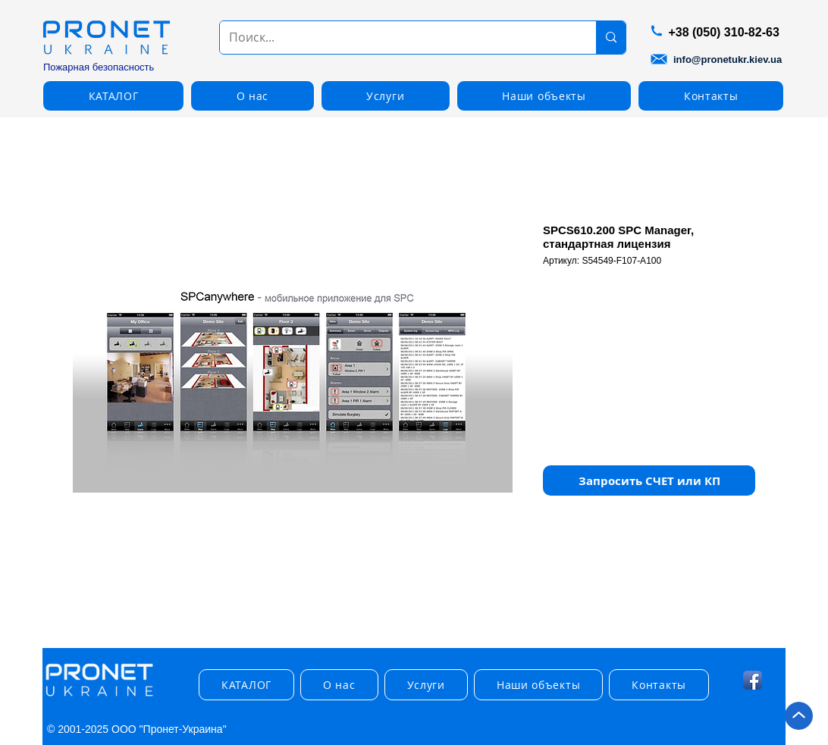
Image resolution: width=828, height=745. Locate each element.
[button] (113, 95)
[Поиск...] (396, 37)
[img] (99, 697)
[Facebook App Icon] (752, 680)
